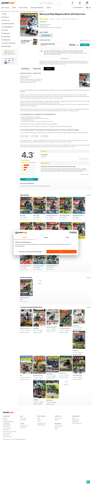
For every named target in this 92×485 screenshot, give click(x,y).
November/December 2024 (71, 272)
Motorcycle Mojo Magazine (32, 11)
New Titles (5, 482)
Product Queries (58, 481)
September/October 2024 (26, 299)
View (21, 221)
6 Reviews (52, 19)
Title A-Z (4, 30)
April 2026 (22, 217)
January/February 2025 (55, 272)
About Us (74, 481)
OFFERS (14, 7)
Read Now (23, 43)
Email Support (23, 482)
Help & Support (6, 46)
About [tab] (67, 237)
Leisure (48, 7)
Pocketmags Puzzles (7, 23)
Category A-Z (5, 33)
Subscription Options (55, 54)
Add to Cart (25, 221)
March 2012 (41, 11)
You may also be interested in (31, 343)
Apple (38, 481)
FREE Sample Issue (24, 333)
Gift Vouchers (5, 40)
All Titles (5, 481)
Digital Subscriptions (5, 11)
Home (3, 14)
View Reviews (29, 179)
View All (89, 195)
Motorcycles (23, 11)
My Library (5, 17)
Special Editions (26, 311)
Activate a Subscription (8, 43)
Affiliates (56, 482)
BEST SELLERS (5, 7)
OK (61, 251)
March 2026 (38, 217)
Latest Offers (5, 36)
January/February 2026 (55, 217)
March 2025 (38, 272)
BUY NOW (84, 44)
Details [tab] (46, 237)
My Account (5, 20)
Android (39, 482)
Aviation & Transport (37, 7)
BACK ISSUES (24, 195)
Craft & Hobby (23, 7)
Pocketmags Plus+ (7, 27)
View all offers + (65, 58)
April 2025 (22, 272)
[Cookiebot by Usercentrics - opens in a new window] (70, 233)
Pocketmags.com (75, 482)
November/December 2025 (71, 217)
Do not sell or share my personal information (30, 251)
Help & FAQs (23, 481)
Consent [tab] (24, 237)
